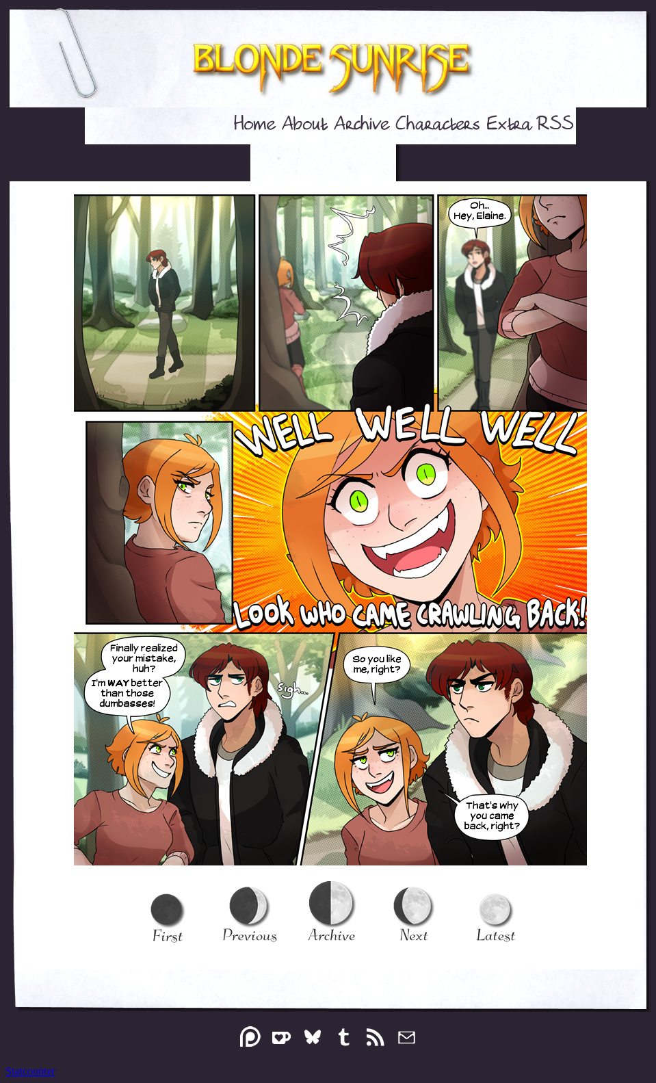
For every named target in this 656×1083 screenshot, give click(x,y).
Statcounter (30, 1071)
